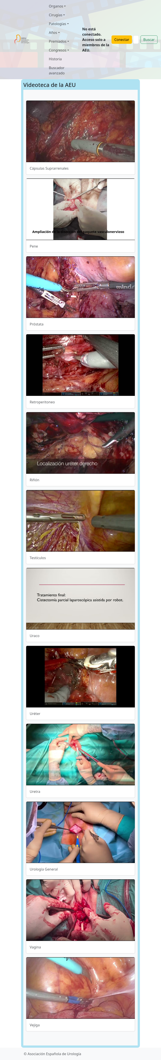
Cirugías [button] (55, 15)
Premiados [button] (57, 41)
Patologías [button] (57, 23)
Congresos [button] (57, 50)
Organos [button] (56, 6)
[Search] (136, 39)
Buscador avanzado (57, 70)
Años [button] (53, 32)
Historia (55, 59)
